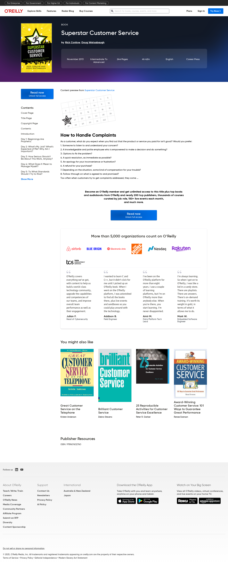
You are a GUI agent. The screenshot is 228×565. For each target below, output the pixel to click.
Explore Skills (34, 10)
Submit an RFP (10, 517)
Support (42, 485)
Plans (189, 10)
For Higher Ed (53, 3)
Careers (7, 495)
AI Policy (41, 504)
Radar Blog (68, 10)
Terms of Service (10, 558)
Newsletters (43, 495)
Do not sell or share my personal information (23, 548)
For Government (33, 3)
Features (51, 10)
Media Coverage (12, 504)
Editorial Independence (46, 558)
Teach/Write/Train (13, 490)
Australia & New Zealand (77, 490)
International (72, 485)
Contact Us (43, 490)
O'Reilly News (10, 499)
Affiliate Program (12, 513)
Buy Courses (86, 10)
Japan (67, 495)
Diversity (7, 522)
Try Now (215, 10)
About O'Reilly (12, 485)
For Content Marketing (95, 3)
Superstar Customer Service (99, 90)
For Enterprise (13, 3)
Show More (27, 179)
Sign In (201, 10)
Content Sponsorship (14, 526)
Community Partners (14, 508)
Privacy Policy (44, 499)
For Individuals (72, 3)
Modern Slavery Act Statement (73, 558)
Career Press (193, 59)
